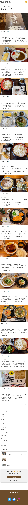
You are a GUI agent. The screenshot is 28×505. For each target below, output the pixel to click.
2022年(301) (4, 440)
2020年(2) (3, 445)
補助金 (2, 419)
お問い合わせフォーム (14, 477)
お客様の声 (3, 417)
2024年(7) (3, 436)
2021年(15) (4, 443)
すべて (2, 414)
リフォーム (3, 427)
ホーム (4, 6)
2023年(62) (4, 438)
